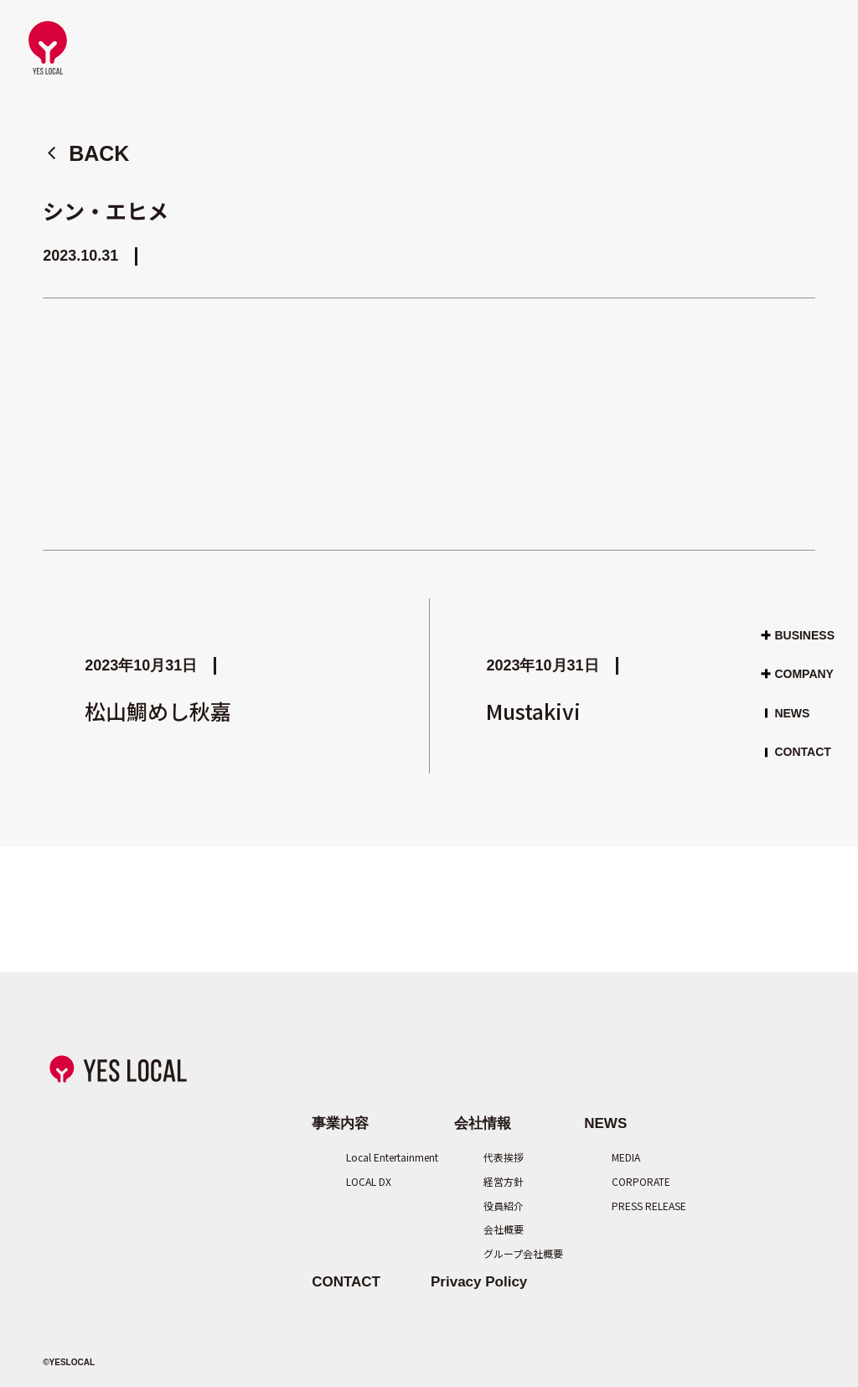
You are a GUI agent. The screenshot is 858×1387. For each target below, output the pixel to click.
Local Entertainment (375, 1157)
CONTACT (802, 751)
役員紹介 (503, 1205)
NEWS (791, 713)
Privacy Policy (479, 1282)
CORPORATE (635, 1181)
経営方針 (503, 1181)
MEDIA (626, 1157)
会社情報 (482, 1123)
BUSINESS (804, 634)
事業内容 (340, 1123)
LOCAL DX (368, 1181)
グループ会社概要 (508, 1253)
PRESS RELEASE (635, 1205)
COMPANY (804, 674)
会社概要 (503, 1229)
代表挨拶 (503, 1157)
